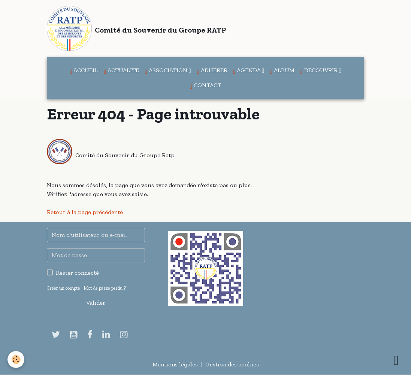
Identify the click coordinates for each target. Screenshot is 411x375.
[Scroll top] (396, 360)
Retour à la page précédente (85, 212)
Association (167, 71)
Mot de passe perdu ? (105, 288)
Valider (95, 302)
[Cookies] (15, 359)
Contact (205, 86)
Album (282, 71)
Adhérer (212, 71)
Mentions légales (175, 364)
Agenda (247, 71)
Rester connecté (77, 272)
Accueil (84, 71)
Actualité (121, 71)
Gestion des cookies (232, 364)
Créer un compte (63, 288)
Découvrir (319, 71)
